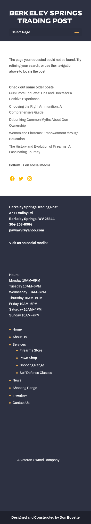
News (17, 380)
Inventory (20, 395)
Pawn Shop (28, 358)
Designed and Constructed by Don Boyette (45, 517)
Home (17, 329)
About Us (20, 337)
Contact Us (21, 403)
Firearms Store (31, 350)
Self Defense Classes (36, 373)
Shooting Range (32, 365)
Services (19, 344)
